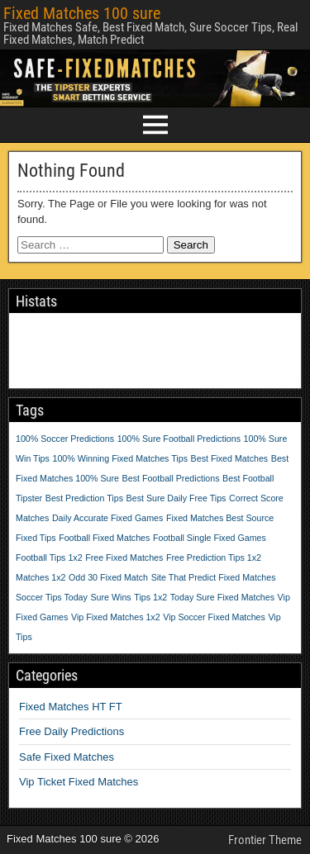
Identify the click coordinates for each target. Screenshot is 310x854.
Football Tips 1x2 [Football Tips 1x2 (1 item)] (49, 557)
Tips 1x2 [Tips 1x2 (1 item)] (150, 597)
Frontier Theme (265, 840)
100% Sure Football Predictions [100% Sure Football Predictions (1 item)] (179, 439)
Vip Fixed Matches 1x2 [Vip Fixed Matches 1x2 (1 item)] (115, 617)
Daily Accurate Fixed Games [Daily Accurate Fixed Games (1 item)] (107, 518)
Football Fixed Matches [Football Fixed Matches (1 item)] (104, 538)
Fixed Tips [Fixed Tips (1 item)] (36, 538)
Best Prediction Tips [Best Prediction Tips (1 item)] (84, 498)
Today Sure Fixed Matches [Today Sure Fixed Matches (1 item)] (222, 597)
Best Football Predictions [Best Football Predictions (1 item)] (171, 478)
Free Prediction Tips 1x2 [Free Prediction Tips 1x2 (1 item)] (213, 557)
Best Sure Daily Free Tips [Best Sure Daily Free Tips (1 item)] (176, 498)
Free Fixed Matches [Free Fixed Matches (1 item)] (124, 557)
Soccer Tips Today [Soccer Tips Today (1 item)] (52, 597)
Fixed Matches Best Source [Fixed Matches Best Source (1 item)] (220, 518)
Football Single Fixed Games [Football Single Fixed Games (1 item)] (209, 538)
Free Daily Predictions (71, 731)
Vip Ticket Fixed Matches (78, 782)
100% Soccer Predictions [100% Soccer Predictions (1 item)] (65, 439)
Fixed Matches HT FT (70, 706)
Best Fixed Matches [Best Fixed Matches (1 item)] (230, 458)
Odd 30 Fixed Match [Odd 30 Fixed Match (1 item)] (108, 577)
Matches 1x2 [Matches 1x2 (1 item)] (40, 577)
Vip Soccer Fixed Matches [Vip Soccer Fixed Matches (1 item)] (214, 617)
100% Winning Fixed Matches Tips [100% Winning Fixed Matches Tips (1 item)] (119, 458)
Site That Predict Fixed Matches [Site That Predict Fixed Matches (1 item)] (213, 577)
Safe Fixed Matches (66, 757)
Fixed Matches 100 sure (81, 13)
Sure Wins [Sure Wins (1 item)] (111, 597)
